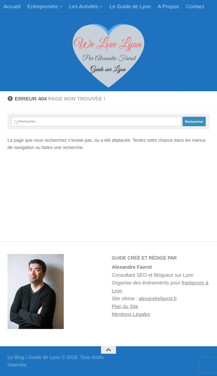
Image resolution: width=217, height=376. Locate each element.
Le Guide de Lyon (130, 6)
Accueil (12, 6)
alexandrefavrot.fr (158, 298)
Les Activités (83, 6)
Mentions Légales (131, 314)
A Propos (168, 6)
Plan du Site (125, 306)
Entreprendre (43, 6)
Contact (195, 6)
